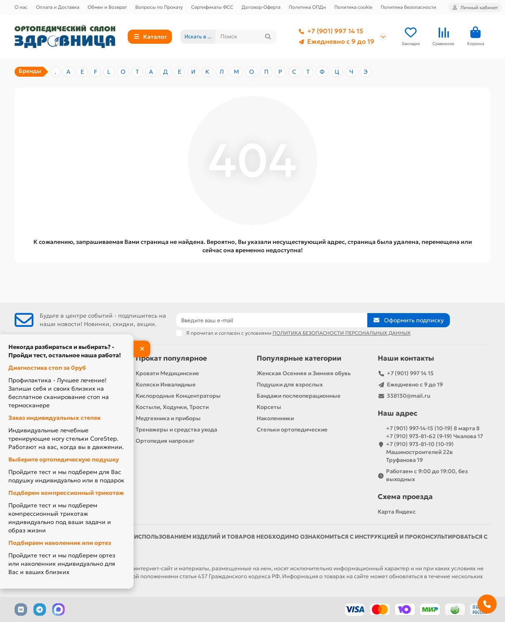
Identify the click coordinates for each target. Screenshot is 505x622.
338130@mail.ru (408, 395)
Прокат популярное (171, 358)
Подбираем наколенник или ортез (59, 543)
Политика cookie (353, 7)
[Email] (272, 320)
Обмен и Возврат (107, 7)
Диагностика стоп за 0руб (47, 367)
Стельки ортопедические (292, 429)
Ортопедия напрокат (165, 440)
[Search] (246, 37)
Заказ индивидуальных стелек (54, 417)
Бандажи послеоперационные (299, 395)
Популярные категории (299, 358)
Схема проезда (405, 496)
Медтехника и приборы (168, 418)
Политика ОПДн (307, 7)
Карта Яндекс (397, 511)
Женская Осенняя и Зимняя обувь (304, 373)
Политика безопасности (408, 7)
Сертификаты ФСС (212, 7)
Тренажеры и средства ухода (176, 429)
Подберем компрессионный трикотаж (66, 493)
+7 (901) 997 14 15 (329, 31)
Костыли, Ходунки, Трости (172, 407)
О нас (21, 7)
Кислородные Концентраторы (178, 395)
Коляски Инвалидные (166, 384)
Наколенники (275, 418)
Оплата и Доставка (57, 7)
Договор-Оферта (261, 7)
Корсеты (269, 407)
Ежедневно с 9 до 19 (334, 41)
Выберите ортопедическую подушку (63, 459)
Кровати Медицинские (167, 373)
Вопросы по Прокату (159, 7)
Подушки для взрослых (290, 384)
